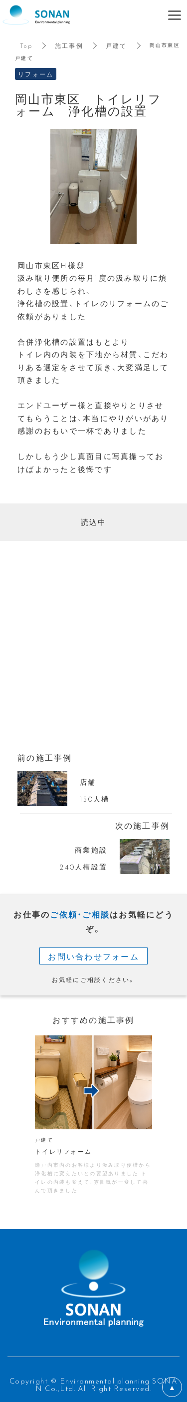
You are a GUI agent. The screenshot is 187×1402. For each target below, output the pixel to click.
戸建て (116, 45)
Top (26, 45)
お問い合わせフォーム (93, 956)
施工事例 (69, 45)
